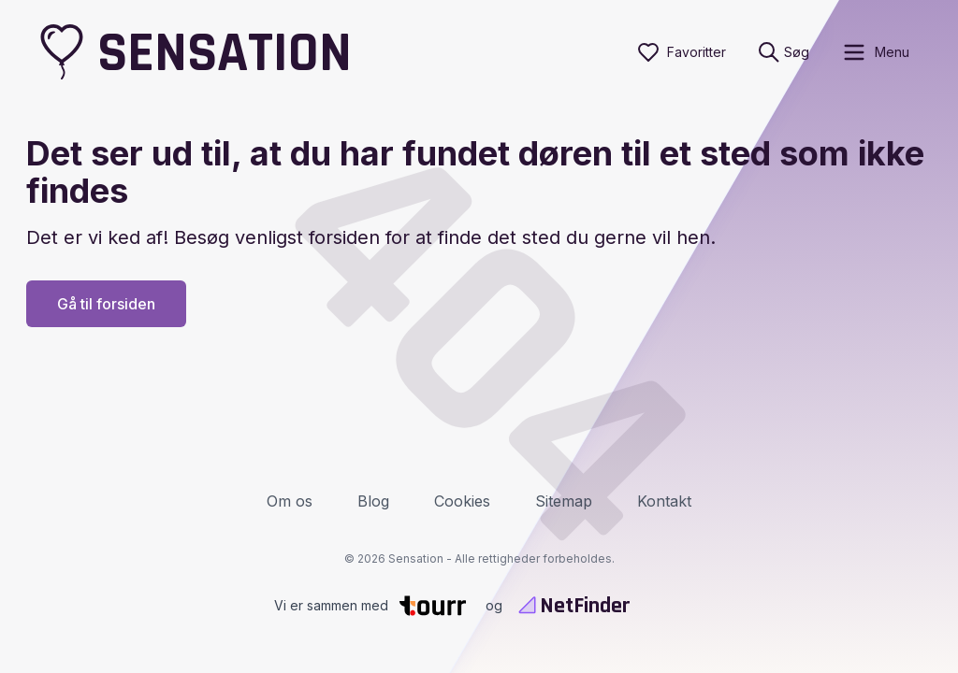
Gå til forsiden (106, 303)
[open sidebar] (875, 52)
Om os (289, 501)
